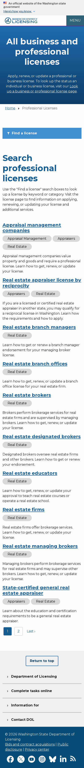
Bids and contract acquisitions (30, 744)
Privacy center (37, 749)
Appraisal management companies (32, 227)
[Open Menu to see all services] (75, 20)
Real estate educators (30, 473)
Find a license (22, 133)
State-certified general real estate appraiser (36, 590)
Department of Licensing (31, 676)
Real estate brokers (27, 395)
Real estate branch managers (39, 327)
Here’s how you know (17, 11)
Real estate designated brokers (42, 436)
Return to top (42, 661)
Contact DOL (20, 719)
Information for (22, 704)
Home (10, 108)
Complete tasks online (29, 690)
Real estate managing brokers (40, 546)
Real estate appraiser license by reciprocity (42, 282)
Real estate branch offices (35, 364)
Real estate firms (23, 509)
